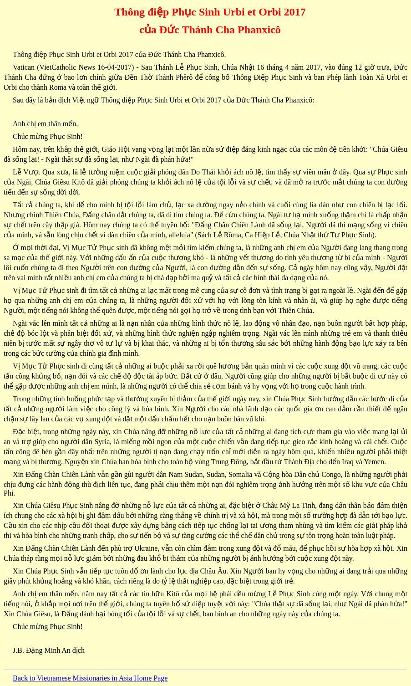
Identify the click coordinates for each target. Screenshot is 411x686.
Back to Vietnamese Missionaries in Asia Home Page (90, 678)
